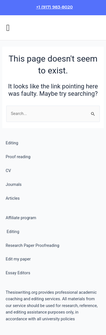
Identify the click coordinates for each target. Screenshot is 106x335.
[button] (8, 27)
